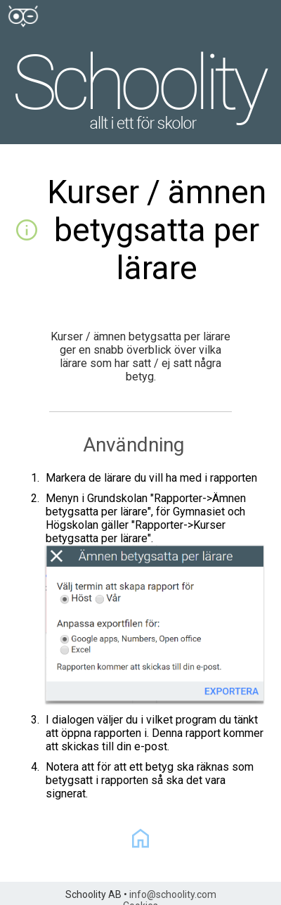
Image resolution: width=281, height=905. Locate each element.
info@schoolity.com (172, 894)
